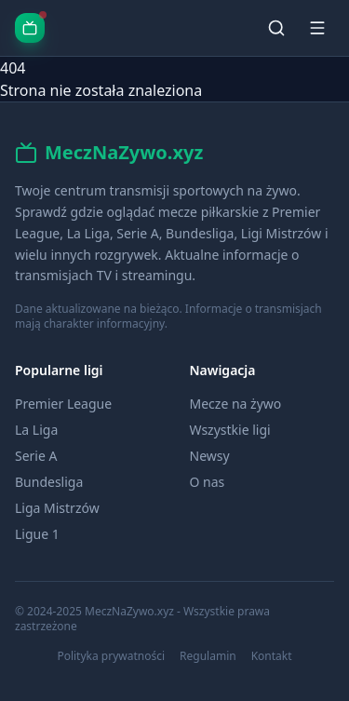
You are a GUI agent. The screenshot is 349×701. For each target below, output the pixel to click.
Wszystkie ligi (230, 429)
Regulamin (208, 656)
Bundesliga (49, 482)
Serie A (36, 456)
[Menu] (317, 28)
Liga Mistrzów (57, 508)
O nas (207, 482)
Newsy (210, 456)
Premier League (63, 403)
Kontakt (271, 656)
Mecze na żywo (236, 403)
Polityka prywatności (111, 656)
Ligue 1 (37, 534)
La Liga (36, 429)
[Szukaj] (276, 28)
